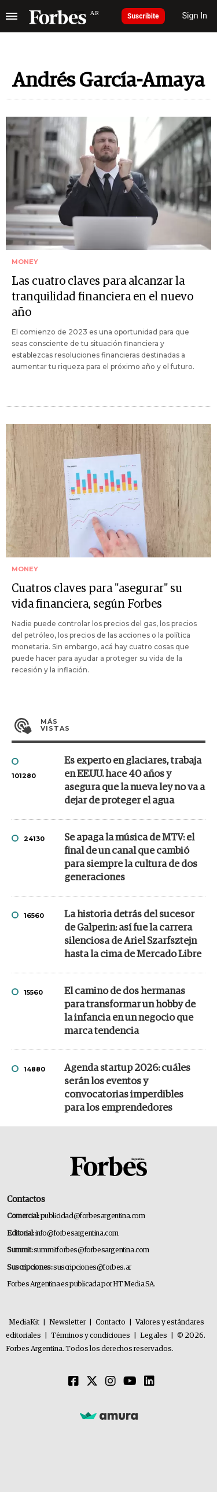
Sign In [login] (195, 16)
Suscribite (143, 16)
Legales (153, 1336)
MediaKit (24, 1322)
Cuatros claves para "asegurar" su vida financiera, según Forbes (97, 596)
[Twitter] (92, 1381)
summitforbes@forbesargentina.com (91, 1250)
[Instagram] (110, 1381)
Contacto (110, 1322)
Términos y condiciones (90, 1336)
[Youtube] (130, 1381)
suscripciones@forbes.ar (92, 1267)
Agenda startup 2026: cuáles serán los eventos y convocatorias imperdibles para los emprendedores (127, 1088)
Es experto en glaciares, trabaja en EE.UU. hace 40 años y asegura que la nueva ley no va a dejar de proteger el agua (134, 781)
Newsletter (67, 1322)
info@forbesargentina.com (77, 1233)
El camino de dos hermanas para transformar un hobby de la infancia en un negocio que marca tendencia (130, 1011)
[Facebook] (73, 1381)
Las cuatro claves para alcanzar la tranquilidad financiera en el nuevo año (102, 297)
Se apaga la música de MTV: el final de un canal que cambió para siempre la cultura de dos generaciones (130, 858)
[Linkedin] (149, 1381)
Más (123, 724)
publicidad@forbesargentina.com (93, 1216)
